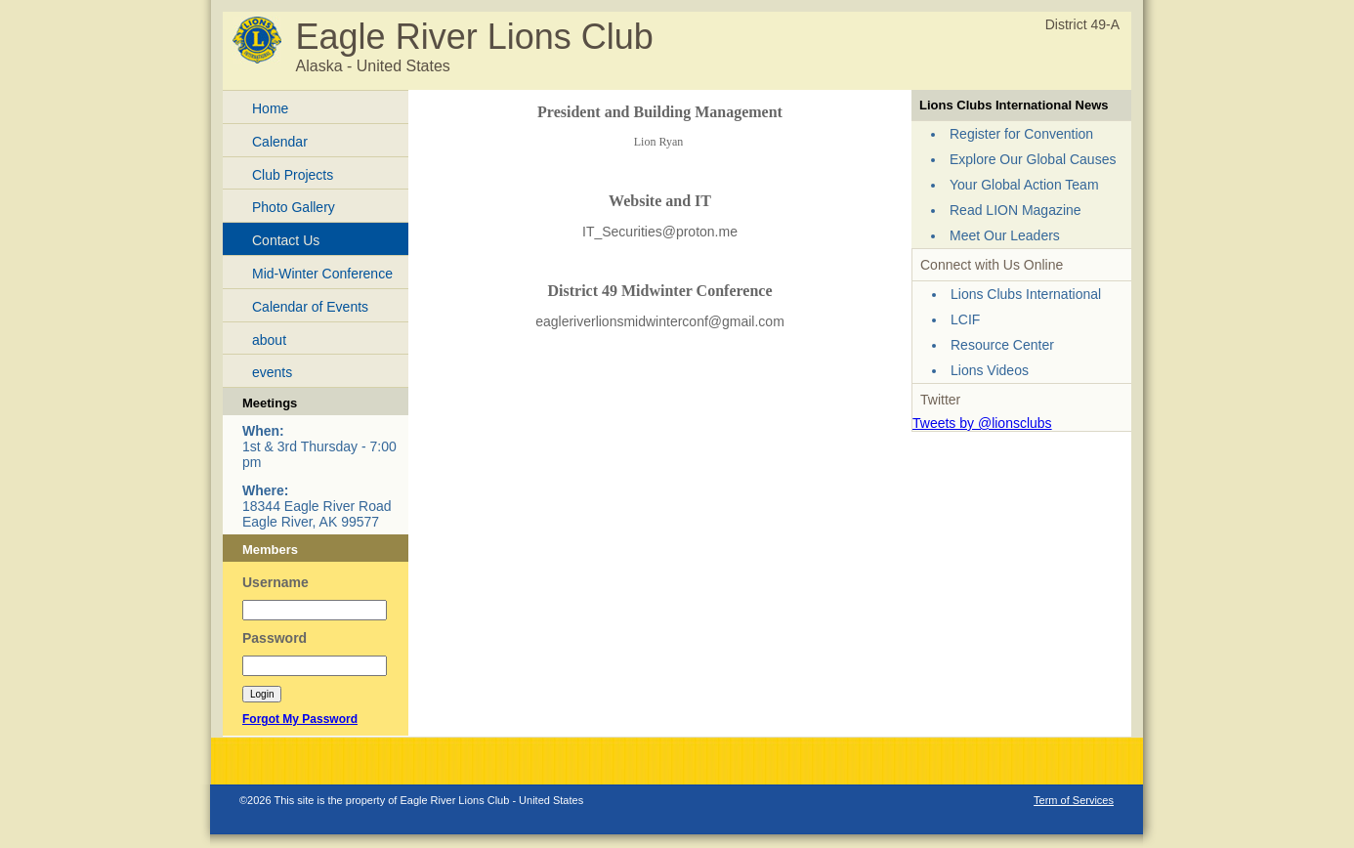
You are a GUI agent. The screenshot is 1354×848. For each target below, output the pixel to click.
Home (270, 108)
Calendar (280, 141)
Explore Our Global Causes (1033, 159)
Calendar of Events (310, 307)
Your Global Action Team (1024, 184)
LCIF (965, 319)
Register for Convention (1021, 134)
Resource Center (1002, 345)
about (269, 340)
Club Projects (292, 175)
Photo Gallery (293, 207)
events (272, 372)
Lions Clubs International (1026, 294)
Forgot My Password (300, 719)
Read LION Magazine (1015, 210)
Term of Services (1074, 800)
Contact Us (285, 240)
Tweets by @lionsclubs (982, 423)
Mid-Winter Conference (322, 273)
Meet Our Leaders (1005, 235)
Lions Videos (990, 370)
